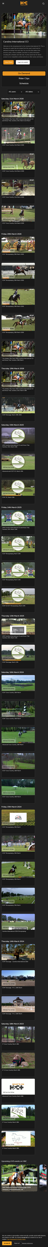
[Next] (44, 1178)
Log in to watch (23, 62)
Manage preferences (27, 1243)
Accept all (7, 1243)
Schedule (24, 83)
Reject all (16, 1243)
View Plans (8, 62)
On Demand (24, 73)
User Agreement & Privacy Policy (16, 1239)
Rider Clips (24, 78)
